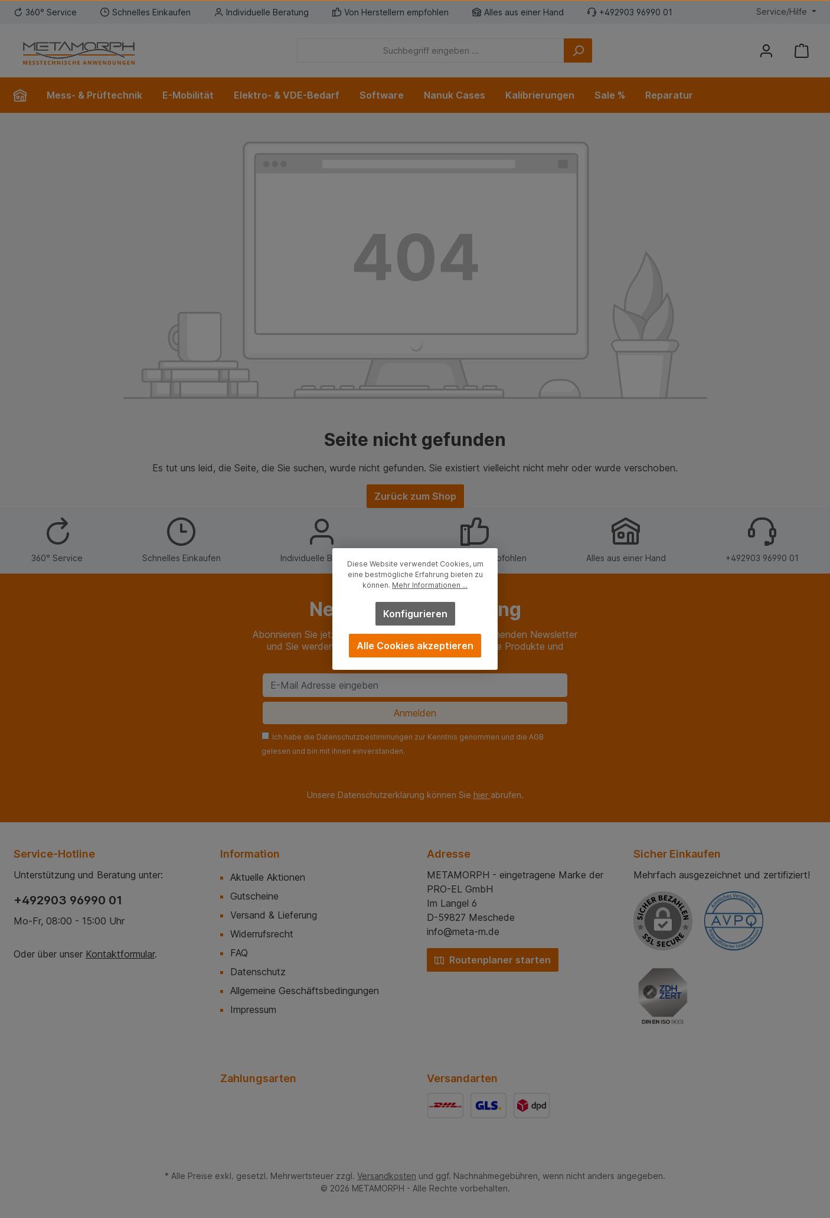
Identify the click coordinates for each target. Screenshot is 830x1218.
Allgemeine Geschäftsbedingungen (304, 990)
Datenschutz (258, 972)
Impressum (253, 1009)
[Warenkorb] (801, 50)
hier (482, 795)
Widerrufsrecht (261, 934)
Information (250, 854)
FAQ (239, 953)
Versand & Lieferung (273, 915)
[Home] (25, 95)
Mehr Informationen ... (430, 585)
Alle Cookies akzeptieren (415, 646)
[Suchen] (578, 50)
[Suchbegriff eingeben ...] (430, 50)
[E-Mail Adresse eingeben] (415, 685)
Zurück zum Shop (415, 496)
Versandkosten (386, 1176)
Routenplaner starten (492, 960)
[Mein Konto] (766, 50)
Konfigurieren (415, 614)
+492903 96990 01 (68, 900)
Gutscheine (254, 896)
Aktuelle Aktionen (267, 877)
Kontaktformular (120, 954)
